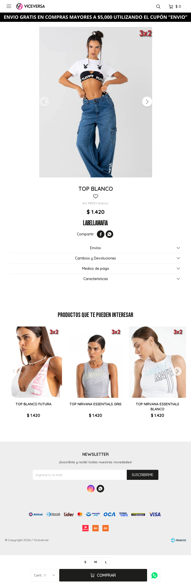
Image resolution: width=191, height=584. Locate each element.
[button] (147, 102)
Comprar (106, 575)
